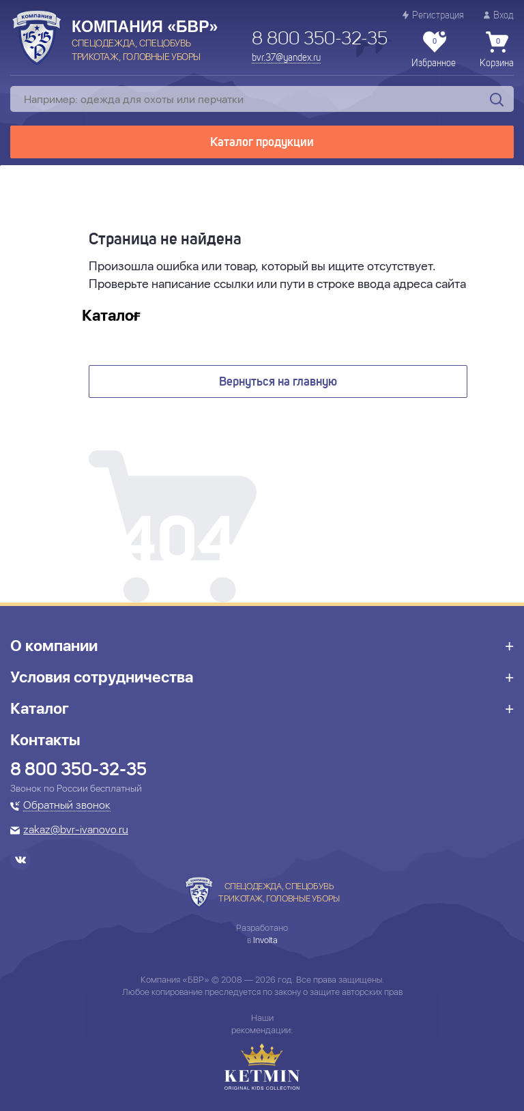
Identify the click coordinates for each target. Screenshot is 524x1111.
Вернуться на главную (278, 382)
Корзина (497, 49)
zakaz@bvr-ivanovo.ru (75, 830)
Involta (265, 940)
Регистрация (433, 15)
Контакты (45, 740)
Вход (499, 15)
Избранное (433, 49)
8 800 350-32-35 (320, 39)
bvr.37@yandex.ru (286, 58)
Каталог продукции (262, 142)
